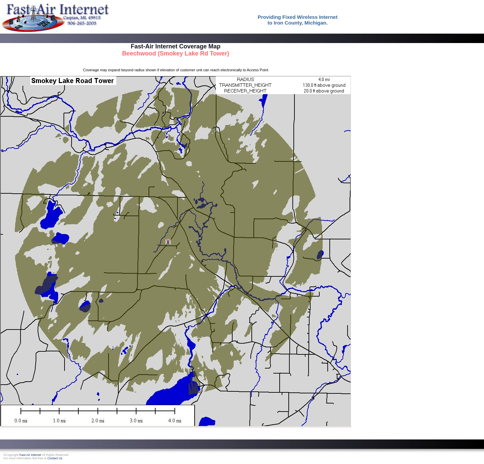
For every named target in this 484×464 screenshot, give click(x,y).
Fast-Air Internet (30, 455)
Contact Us (55, 458)
